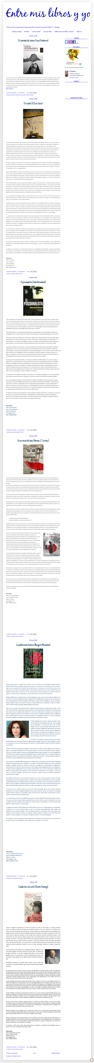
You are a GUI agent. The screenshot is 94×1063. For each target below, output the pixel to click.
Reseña (31, 95)
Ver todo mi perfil (73, 77)
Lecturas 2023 (47, 31)
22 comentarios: (21, 634)
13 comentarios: (21, 1047)
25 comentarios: (21, 430)
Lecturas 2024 (36, 31)
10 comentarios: (21, 92)
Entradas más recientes (12, 1053)
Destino (13, 1049)
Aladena (13, 636)
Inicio (34, 1053)
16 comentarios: (21, 876)
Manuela (73, 71)
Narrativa (13, 95)
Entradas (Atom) (17, 1056)
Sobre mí (79, 31)
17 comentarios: (21, 271)
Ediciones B (13, 432)
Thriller (20, 273)
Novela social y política (21, 95)
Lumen (12, 878)
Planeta (28, 95)
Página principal (17, 31)
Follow (77, 43)
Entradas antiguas (55, 1053)
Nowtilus (13, 273)
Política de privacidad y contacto (64, 31)
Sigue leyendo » (10, 88)
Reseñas (26, 31)
